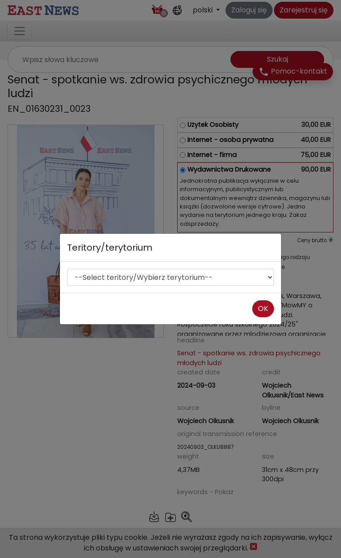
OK (263, 308)
